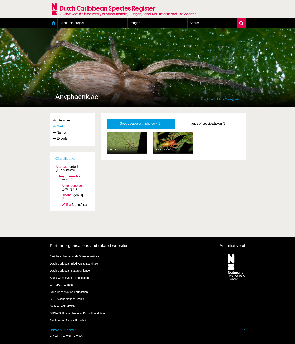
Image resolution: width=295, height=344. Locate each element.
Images (135, 23)
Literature (63, 120)
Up (243, 330)
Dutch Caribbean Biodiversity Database (74, 263)
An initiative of (232, 245)
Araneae (62, 166)
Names (62, 132)
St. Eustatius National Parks (67, 299)
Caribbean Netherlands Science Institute (74, 256)
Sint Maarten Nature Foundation (69, 320)
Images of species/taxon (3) (207, 123)
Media (61, 126)
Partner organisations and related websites (89, 245)
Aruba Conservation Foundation (69, 277)
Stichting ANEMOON (62, 306)
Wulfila (66, 204)
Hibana (67, 195)
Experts (62, 138)
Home (53, 23)
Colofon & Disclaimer (63, 330)
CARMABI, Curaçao (62, 284)
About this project (72, 23)
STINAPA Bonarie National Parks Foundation (77, 313)
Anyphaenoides (72, 185)
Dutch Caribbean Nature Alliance (70, 270)
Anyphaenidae (69, 176)
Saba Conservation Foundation (69, 292)
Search (195, 23)
